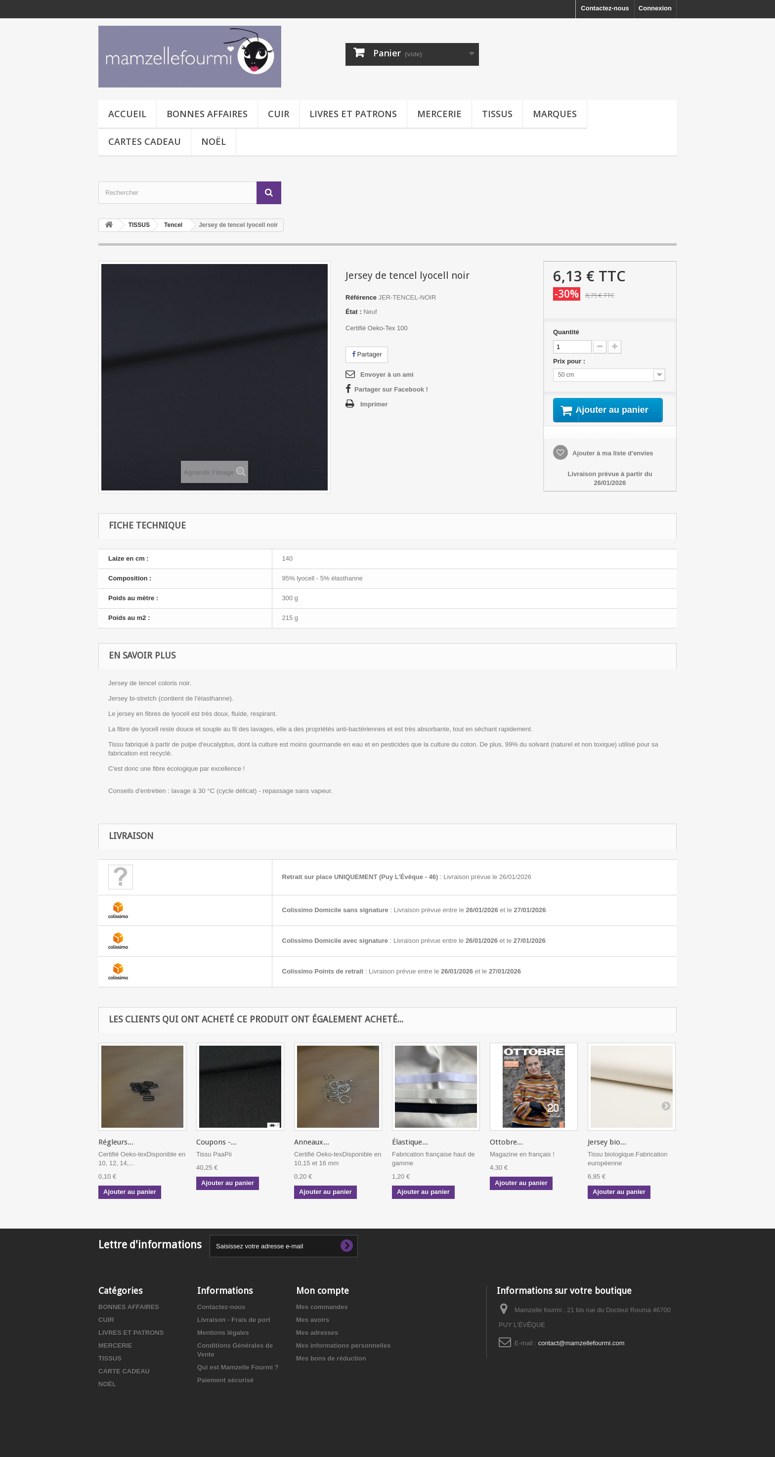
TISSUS (497, 114)
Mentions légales (223, 1343)
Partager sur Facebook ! (391, 389)
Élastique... (410, 1152)
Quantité (566, 332)
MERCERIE (439, 114)
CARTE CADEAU (124, 1381)
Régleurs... (115, 1152)
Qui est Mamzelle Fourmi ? (238, 1377)
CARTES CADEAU (144, 141)
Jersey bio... (607, 1152)
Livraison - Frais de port (233, 1330)
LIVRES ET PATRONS (353, 114)
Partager (367, 354)
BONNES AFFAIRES (207, 114)
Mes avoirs (312, 1330)
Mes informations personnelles (343, 1356)
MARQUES (555, 114)
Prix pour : (571, 361)
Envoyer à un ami (387, 374)
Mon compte (322, 1301)
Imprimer (374, 404)
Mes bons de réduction (331, 1368)
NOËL (213, 141)
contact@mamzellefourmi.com (581, 1353)
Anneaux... (311, 1152)
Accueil (127, 114)
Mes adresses (317, 1343)
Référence (361, 297)
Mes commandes (322, 1317)
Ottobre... (506, 1152)
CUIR (278, 114)
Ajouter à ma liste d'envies (612, 465)
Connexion (655, 8)
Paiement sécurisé (225, 1390)
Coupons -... (216, 1152)
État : (353, 311)
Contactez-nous (605, 8)
